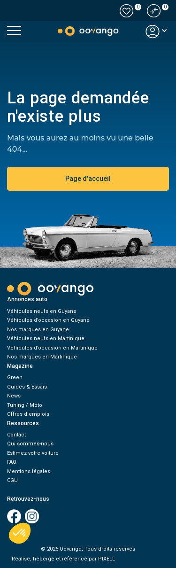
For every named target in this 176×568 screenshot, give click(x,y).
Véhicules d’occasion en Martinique (52, 348)
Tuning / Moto (24, 405)
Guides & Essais (27, 387)
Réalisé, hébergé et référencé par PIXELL (63, 559)
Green (15, 377)
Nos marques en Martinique (42, 357)
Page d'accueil (88, 178)
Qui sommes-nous (30, 444)
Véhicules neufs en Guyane (42, 311)
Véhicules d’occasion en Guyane (48, 320)
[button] (154, 11)
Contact (16, 435)
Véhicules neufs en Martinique (45, 338)
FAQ (11, 462)
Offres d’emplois (28, 414)
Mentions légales (28, 471)
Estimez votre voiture (33, 453)
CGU (12, 480)
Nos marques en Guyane (38, 330)
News (14, 396)
